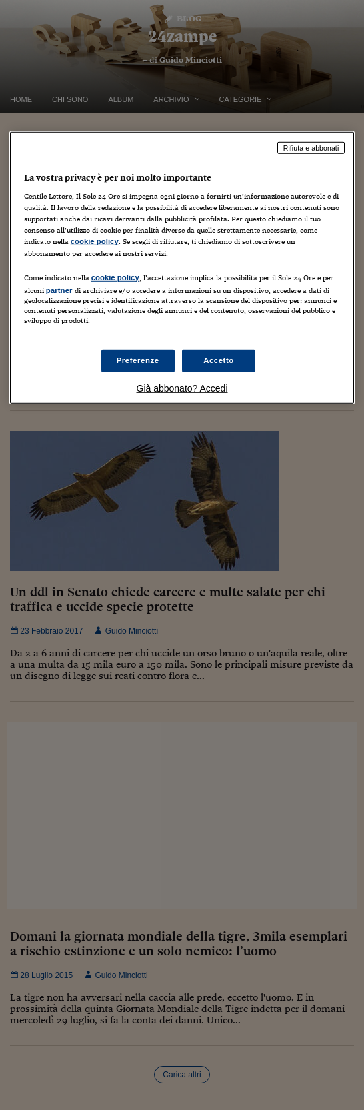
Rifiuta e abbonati (311, 147)
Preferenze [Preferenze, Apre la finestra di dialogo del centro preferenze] (138, 360)
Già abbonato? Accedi (182, 388)
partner (59, 290)
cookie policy (95, 241)
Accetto (218, 360)
